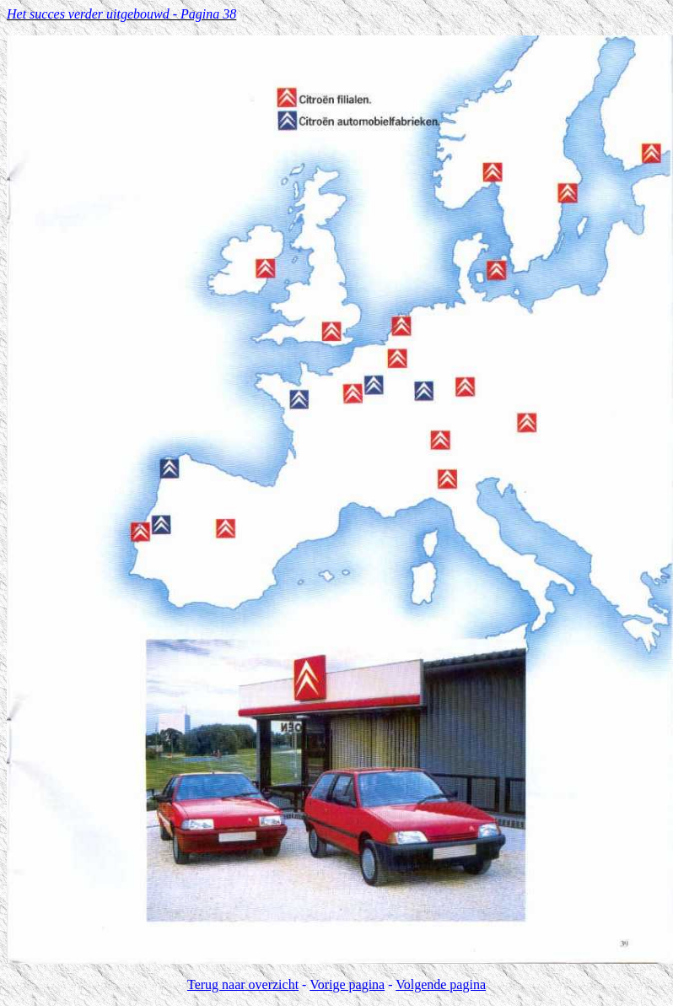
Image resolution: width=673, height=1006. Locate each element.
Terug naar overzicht (243, 984)
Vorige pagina (347, 984)
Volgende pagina (441, 984)
